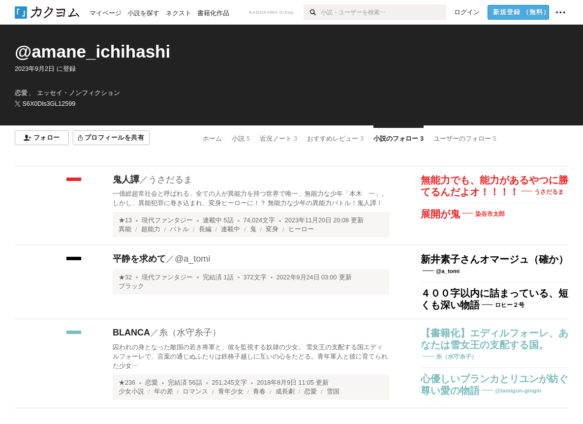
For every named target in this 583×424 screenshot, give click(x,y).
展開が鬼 (440, 214)
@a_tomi (192, 259)
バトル (179, 229)
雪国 (333, 391)
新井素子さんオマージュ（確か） (494, 259)
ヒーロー (301, 229)
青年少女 (231, 391)
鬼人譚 (126, 179)
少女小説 (131, 391)
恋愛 (151, 382)
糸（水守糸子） (190, 332)
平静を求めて (139, 259)
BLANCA (131, 332)
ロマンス (195, 391)
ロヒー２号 (509, 305)
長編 (205, 229)
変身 (272, 229)
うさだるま (170, 179)
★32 (125, 277)
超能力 (150, 229)
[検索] (312, 12)
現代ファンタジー (167, 220)
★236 (127, 382)
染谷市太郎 (490, 214)
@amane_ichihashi (92, 51)
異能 (125, 229)
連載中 (230, 229)
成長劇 (285, 391)
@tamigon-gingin (518, 391)
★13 (125, 220)
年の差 (163, 391)
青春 (259, 391)
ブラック (131, 286)
